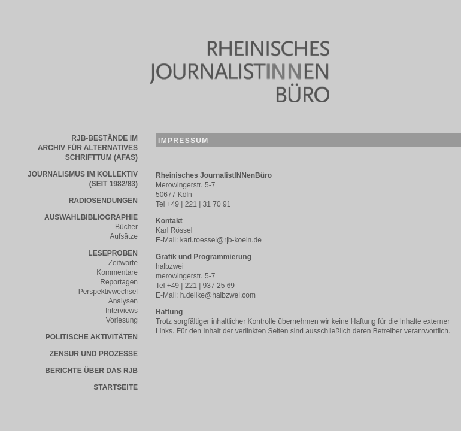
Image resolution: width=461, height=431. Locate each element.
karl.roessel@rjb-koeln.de (221, 240)
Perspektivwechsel (108, 291)
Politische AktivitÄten (92, 337)
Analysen (123, 301)
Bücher (126, 227)
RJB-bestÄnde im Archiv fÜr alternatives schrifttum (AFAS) (88, 148)
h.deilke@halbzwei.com (218, 295)
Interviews (121, 310)
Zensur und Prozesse (94, 354)
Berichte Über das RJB (91, 370)
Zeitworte (123, 263)
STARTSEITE (115, 387)
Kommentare (117, 272)
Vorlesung (122, 320)
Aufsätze (124, 236)
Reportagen (119, 282)
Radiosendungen (103, 200)
